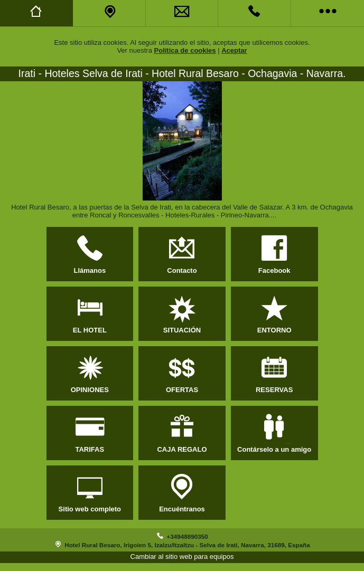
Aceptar (234, 50)
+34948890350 (187, 536)
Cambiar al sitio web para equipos (182, 556)
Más (285, 215)
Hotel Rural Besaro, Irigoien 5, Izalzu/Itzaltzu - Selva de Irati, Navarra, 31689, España (187, 544)
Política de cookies (185, 50)
